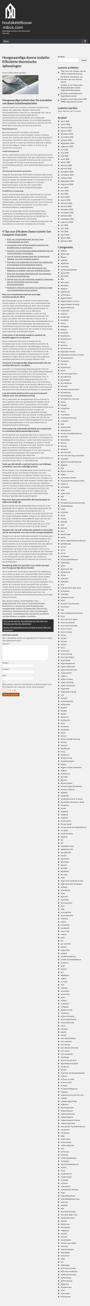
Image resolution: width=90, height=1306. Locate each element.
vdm (62, 1136)
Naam (5, 665)
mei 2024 (64, 194)
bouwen (64, 386)
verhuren (65, 1151)
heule (63, 575)
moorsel (64, 896)
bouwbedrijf (66, 377)
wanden (64, 1205)
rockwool (65, 1003)
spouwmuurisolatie (69, 1063)
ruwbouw (65, 1013)
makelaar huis (67, 846)
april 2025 (65, 159)
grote (63, 553)
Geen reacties (20, 73)
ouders (64, 934)
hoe (62, 584)
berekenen (65, 336)
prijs (63, 966)
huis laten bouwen (69, 625)
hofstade (64, 594)
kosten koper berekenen (71, 786)
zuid (63, 1290)
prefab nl (65, 962)
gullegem (65, 556)
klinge (64, 742)
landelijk (65, 796)
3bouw (63, 257)
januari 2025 (66, 168)
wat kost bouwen (68, 1211)
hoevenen (65, 591)
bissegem (65, 361)
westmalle (65, 1227)
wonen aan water (68, 1243)
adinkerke (65, 292)
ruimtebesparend (20, 614)
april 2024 (65, 197)
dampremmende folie (11, 603)
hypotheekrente (68, 663)
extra (63, 515)
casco (63, 411)
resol (63, 997)
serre (63, 1025)
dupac (63, 474)
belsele (64, 329)
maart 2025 (65, 162)
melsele (64, 868)
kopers (64, 770)
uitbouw (64, 1104)
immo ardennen (68, 666)
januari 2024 (66, 206)
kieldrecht (65, 720)
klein (63, 733)
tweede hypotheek (69, 1101)
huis (63, 616)
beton (63, 342)
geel (62, 525)
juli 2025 (64, 149)
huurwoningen (67, 657)
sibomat (64, 1029)
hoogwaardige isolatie (12, 608)
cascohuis (65, 414)
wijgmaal (65, 1230)
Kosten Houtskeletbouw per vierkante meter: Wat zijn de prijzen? (27, 628)
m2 (62, 840)
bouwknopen (66, 395)
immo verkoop (67, 682)
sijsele (63, 1032)
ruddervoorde (67, 1010)
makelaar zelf (67, 849)
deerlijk (64, 436)
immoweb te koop (68, 692)
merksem (65, 871)
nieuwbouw (66, 912)
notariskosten (67, 915)
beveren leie (66, 348)
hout (63, 600)
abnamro (65, 285)
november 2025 (67, 137)
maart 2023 (65, 238)
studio (63, 1070)
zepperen (65, 1284)
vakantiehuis (67, 1111)
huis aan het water (69, 619)
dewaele (64, 449)
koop (63, 751)
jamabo (64, 707)
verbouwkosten (67, 1145)
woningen (65, 1252)
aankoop (65, 266)
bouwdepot (65, 380)
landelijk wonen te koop (71, 799)
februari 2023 (66, 241)
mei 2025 (64, 156)
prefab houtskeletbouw (71, 959)
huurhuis (65, 651)
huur (63, 647)
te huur (64, 1076)
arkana (64, 314)
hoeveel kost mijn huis (71, 588)
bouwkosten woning (70, 399)
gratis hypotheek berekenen (73, 540)
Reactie (6, 643)
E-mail (5, 672)
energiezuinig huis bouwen (73, 503)
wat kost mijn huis (69, 1214)
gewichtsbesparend (34, 606)
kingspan (65, 729)
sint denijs (65, 1044)
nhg (62, 909)
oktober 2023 (66, 216)
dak (62, 424)
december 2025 (67, 134)
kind (63, 723)
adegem (64, 288)
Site (4, 678)
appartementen (67, 307)
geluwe (64, 528)
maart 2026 (65, 124)
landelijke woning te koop (72, 802)
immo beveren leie (69, 670)
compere (64, 421)
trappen (64, 1092)
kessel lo (65, 717)
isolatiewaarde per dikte (23, 611)
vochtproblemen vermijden (14, 616)
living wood (66, 824)
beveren (64, 345)
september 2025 (67, 143)
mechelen (65, 859)
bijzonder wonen (68, 351)
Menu (6, 41)
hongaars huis (67, 597)
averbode (65, 320)
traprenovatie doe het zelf (72, 1095)
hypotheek (65, 660)
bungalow (65, 408)
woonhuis (65, 1255)
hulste (63, 644)
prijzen (64, 969)
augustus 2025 (67, 146)
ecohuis (64, 484)
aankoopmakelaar (69, 269)
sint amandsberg (68, 1038)
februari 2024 (66, 203)
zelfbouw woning (68, 1274)
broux (63, 402)
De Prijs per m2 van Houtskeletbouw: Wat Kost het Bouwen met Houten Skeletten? (26, 622)
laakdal (64, 792)
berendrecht (66, 339)
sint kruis (65, 1051)
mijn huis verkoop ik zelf (72, 881)
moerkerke (65, 890)
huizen (64, 641)
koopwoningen (67, 761)
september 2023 (67, 219)
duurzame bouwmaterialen (72, 481)
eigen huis (65, 493)
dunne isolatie (13, 601)
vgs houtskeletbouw (70, 1164)
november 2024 (67, 175)
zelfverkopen (66, 1281)
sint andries (66, 1041)
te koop (64, 1085)
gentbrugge (66, 534)
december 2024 (67, 171)
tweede (64, 1098)
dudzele (64, 465)
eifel (63, 490)
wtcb (63, 1259)
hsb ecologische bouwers (72, 613)
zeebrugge (65, 1265)
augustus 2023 (67, 222)
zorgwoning (66, 1287)
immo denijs (66, 673)
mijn (63, 877)
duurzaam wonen (68, 477)
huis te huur (66, 629)
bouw (63, 370)
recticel (64, 981)
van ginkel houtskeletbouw (73, 1126)
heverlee (64, 578)
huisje (63, 638)
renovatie (65, 991)
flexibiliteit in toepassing (13, 606)
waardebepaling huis (70, 1199)
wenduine (65, 1224)
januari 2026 (66, 131)
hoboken (64, 581)
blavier (64, 364)
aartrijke (64, 276)
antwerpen (65, 295)
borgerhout (66, 367)
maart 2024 (65, 200)
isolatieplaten (27, 601)
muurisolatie (66, 903)
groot (63, 550)
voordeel (64, 1180)
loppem (64, 836)
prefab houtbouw (68, 956)
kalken (64, 710)
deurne (64, 446)
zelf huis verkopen (69, 1271)
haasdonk (65, 562)
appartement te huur (70, 301)
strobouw (65, 1066)
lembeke (64, 818)
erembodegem (67, 506)
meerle (64, 865)
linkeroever (66, 821)
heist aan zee (66, 569)
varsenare (65, 1133)
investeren (7, 611)
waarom (64, 1202)
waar (63, 1192)
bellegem (65, 326)
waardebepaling (68, 1196)
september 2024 (67, 181)
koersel (64, 745)
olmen (63, 922)
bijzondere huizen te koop (72, 355)
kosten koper (66, 783)
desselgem (65, 440)
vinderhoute (66, 1174)
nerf (62, 906)
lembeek (64, 814)
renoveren (65, 994)
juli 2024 (64, 187)
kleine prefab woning (70, 739)
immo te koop (67, 679)
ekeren (64, 499)
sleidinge (65, 1057)
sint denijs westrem (69, 1048)
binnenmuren (67, 358)
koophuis (65, 755)
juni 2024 (65, 190)
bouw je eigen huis (69, 373)
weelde (64, 1221)
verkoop (64, 1155)
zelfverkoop (66, 1277)
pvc (62, 972)
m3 (62, 843)
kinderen (65, 726)
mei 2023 (64, 231)
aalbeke (64, 260)
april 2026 (65, 121)
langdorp (65, 805)
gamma (64, 521)
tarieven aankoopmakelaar (73, 1073)
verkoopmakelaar (68, 1158)
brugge (64, 405)
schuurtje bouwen (69, 1019)
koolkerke (65, 748)
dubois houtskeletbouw (71, 462)
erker (63, 509)
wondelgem (66, 1240)
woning (64, 1246)
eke (62, 496)
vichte (63, 1167)
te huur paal (66, 1082)
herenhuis (65, 572)
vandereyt (65, 1129)
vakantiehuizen (68, 1114)
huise (63, 635)
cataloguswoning (68, 418)
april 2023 (65, 234)
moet (63, 893)
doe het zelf (66, 452)
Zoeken (61, 56)
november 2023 (67, 212)
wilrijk (64, 1233)
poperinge (65, 950)
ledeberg (64, 811)
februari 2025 (66, 165)
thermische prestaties (39, 614)
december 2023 (67, 209)
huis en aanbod (67, 622)
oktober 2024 (66, 178)
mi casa (64, 874)
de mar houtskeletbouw (71, 433)
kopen (63, 764)
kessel (63, 714)
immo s (64, 676)
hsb (62, 610)
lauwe (63, 808)
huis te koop (66, 632)
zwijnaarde (66, 1296)
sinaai (63, 1035)
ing (62, 695)
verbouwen (65, 1139)
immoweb (65, 688)
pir (62, 940)
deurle (63, 443)
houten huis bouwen (70, 603)
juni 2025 (65, 153)
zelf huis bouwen (68, 1268)
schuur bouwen (67, 1016)
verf (62, 1148)
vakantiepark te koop (70, 1120)
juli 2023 (64, 225)
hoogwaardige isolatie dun (35, 608)
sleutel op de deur (68, 1060)
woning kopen (67, 1249)
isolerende (65, 704)
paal (63, 937)
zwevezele (65, 1293)
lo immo (64, 830)
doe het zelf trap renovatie (72, 455)
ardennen (65, 310)
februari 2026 (66, 127)
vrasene (64, 1183)
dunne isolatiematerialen (33, 603)
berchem (64, 332)
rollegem (65, 1007)
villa (63, 1170)
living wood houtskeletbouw (73, 827)
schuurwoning (67, 1022)
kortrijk (64, 777)
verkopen (65, 1161)
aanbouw (65, 263)
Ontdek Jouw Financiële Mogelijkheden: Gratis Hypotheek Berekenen (71, 87)
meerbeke (65, 862)
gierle (63, 537)
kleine (63, 736)
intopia (64, 698)
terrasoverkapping (69, 1088)
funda (63, 518)
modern (64, 887)
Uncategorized (67, 1107)
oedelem (64, 918)
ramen (63, 978)
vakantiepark (67, 1117)
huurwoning (66, 654)
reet (62, 985)
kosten (64, 780)
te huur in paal (67, 1079)
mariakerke (66, 852)
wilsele (64, 1237)
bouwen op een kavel (70, 389)
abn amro (65, 282)
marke (63, 855)
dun (4, 601)
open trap (65, 931)
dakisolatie (66, 427)
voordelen (31, 616)
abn (62, 279)
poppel (64, 953)
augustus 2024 (67, 184)
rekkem (64, 988)
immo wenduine (68, 685)
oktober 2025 (66, 140)
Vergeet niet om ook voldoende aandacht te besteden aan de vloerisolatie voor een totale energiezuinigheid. (30, 282)
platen (64, 947)
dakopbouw (66, 430)
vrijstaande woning (69, 1189)
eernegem (65, 487)
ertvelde (64, 512)
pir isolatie (66, 944)
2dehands (65, 254)
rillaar (64, 1000)
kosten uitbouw (68, 789)
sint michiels (67, 1054)
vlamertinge (66, 1177)
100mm (64, 251)
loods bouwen (67, 833)
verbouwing (66, 1142)
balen (63, 323)
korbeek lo (65, 773)
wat (62, 1208)
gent (63, 531)
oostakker (65, 925)
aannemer (65, 273)
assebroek (65, 317)
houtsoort (65, 607)
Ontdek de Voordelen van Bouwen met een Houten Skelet (72, 79)
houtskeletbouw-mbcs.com (17, 25)
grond (63, 547)
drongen (64, 458)
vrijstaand (65, 1186)
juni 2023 (65, 228)
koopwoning (66, 758)
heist (63, 566)
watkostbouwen (68, 1218)
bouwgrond (66, 392)
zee (62, 1262)
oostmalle (65, 928)
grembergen (66, 544)
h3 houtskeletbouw (69, 559)
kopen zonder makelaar (71, 767)
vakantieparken (68, 1123)
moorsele (65, 899)
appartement (66, 298)
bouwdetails (66, 383)
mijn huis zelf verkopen (71, 884)
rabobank (65, 975)
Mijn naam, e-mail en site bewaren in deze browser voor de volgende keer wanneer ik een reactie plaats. (27, 688)
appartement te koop (70, 304)
